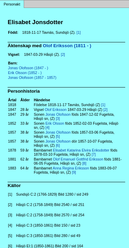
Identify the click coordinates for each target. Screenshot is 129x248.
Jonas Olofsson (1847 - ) (28, 68)
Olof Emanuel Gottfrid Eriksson (78, 159)
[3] (58, 118)
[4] (47, 127)
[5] (58, 136)
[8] (84, 163)
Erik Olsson (54, 123)
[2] (63, 54)
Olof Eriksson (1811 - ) (67, 45)
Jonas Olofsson (58, 114)
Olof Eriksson (55, 109)
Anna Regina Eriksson (71, 168)
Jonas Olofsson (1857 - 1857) (32, 77)
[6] (58, 145)
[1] (79, 32)
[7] (94, 154)
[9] (74, 172)
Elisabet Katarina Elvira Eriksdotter (81, 150)
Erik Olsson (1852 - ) (25, 73)
